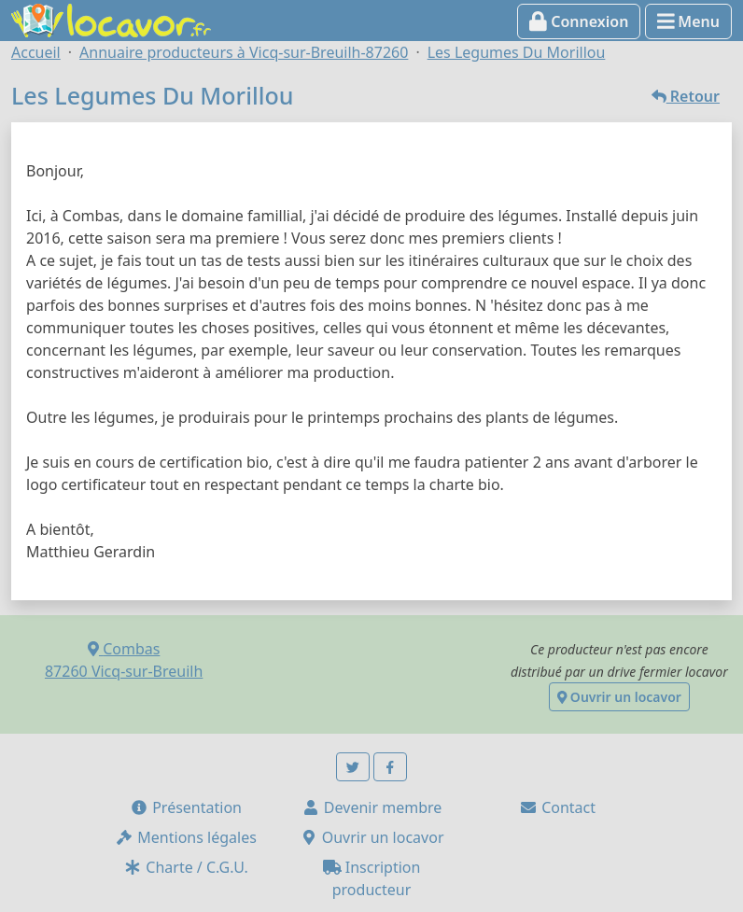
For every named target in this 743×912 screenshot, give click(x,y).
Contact (557, 807)
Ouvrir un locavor (619, 697)
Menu (688, 21)
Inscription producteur (372, 878)
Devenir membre (371, 807)
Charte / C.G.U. (185, 867)
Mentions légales (186, 837)
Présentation (186, 807)
